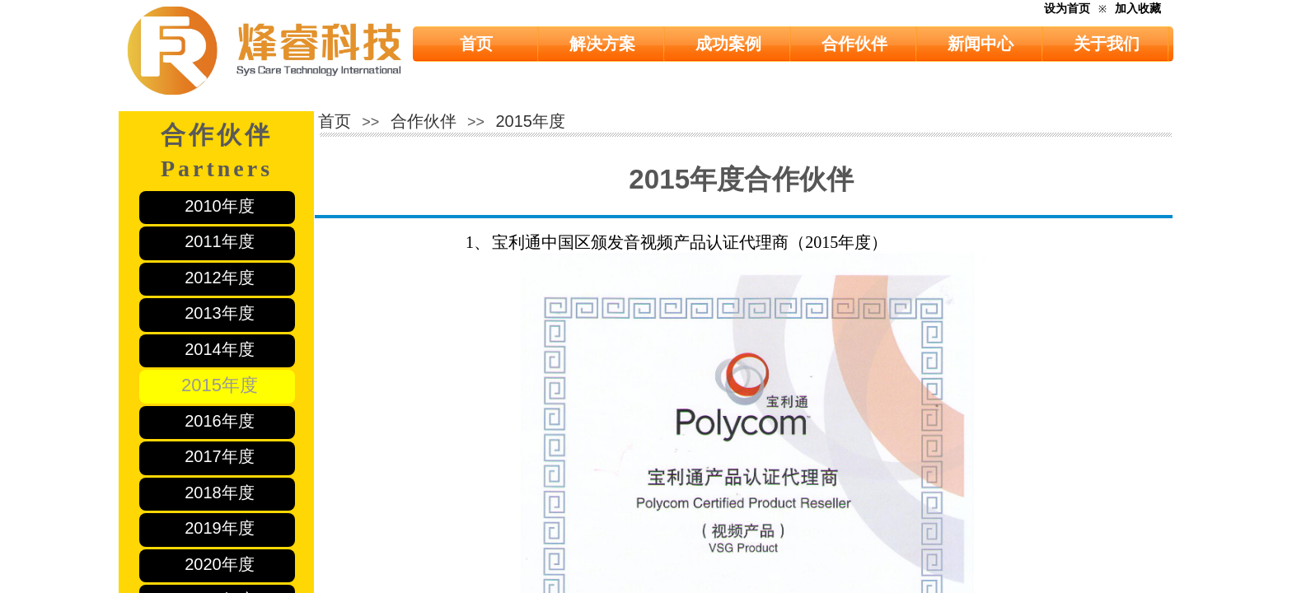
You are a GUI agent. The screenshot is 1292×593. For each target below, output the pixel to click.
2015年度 (219, 385)
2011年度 (220, 241)
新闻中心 (980, 44)
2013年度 (220, 313)
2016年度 (220, 421)
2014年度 (220, 349)
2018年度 (220, 492)
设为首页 (1067, 8)
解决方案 (602, 44)
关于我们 (1107, 44)
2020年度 (220, 564)
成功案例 (728, 44)
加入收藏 (1138, 8)
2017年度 (220, 456)
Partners (217, 168)
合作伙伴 (854, 44)
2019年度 (220, 528)
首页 (476, 44)
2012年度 (220, 277)
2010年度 (220, 206)
